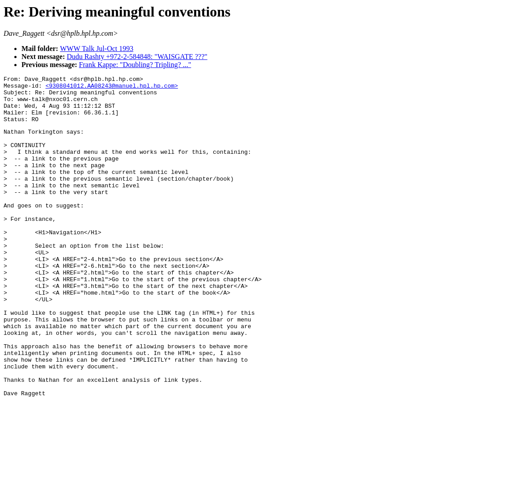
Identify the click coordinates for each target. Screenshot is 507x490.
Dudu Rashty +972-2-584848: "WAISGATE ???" (137, 56)
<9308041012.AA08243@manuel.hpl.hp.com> (112, 88)
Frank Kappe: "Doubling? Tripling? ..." (135, 64)
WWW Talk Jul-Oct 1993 (96, 48)
